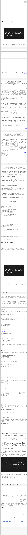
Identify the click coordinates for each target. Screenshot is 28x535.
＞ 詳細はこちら (25, 73)
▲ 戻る (26, 128)
